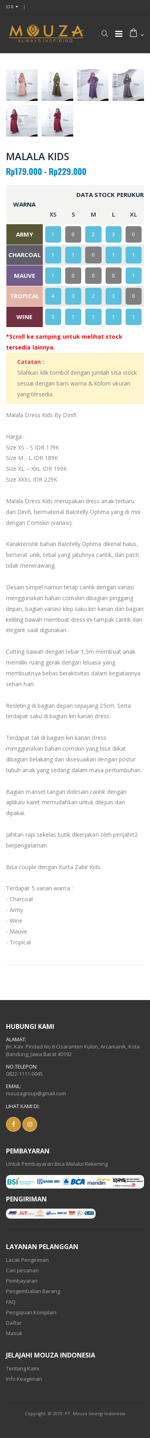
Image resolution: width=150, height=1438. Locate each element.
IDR (10, 7)
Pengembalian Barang (33, 1291)
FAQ (11, 1301)
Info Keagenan (24, 1378)
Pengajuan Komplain (31, 1312)
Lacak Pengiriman (27, 1259)
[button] (105, 33)
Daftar (14, 1322)
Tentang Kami (22, 1368)
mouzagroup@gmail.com (36, 1093)
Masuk (14, 1333)
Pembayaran (22, 1280)
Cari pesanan (22, 1270)
